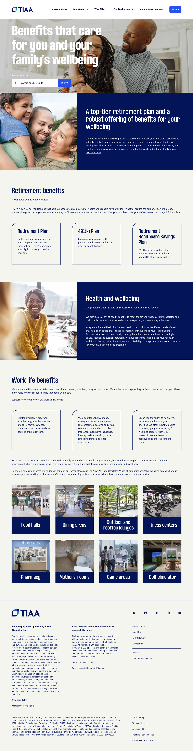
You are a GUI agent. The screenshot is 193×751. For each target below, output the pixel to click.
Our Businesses (124, 9)
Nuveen (135, 653)
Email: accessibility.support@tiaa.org (88, 668)
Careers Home (59, 10)
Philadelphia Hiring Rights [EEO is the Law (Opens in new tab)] (23, 706)
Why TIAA (101, 9)
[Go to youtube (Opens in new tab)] (179, 613)
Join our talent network (151, 10)
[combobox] (36, 83)
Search (64, 83)
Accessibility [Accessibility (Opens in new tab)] (137, 644)
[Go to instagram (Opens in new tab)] (168, 613)
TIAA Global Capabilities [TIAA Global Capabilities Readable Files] (143, 659)
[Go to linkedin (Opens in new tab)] (145, 613)
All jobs (175, 10)
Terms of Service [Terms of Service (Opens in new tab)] (139, 723)
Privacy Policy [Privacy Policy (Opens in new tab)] (138, 718)
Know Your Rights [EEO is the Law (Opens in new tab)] (19, 700)
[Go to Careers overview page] (22, 9)
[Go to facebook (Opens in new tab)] (134, 613)
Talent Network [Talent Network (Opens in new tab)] (138, 638)
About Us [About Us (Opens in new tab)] (136, 632)
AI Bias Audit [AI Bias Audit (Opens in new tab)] (138, 729)
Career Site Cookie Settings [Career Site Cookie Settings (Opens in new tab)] (144, 741)
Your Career (81, 9)
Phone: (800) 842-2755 (82, 663)
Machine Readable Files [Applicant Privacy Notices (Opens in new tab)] (143, 735)
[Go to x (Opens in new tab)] (157, 613)
